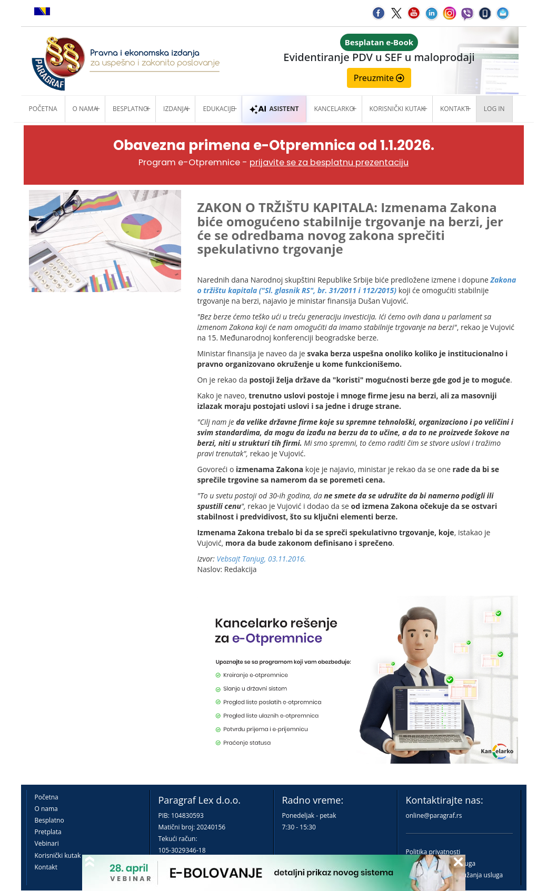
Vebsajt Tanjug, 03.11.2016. (261, 559)
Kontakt (46, 867)
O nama (85, 108)
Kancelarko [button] (334, 108)
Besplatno (130, 108)
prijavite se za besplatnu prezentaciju (329, 162)
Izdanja (175, 108)
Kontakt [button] (454, 108)
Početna (43, 108)
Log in (494, 108)
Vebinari (47, 843)
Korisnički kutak (58, 855)
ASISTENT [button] (274, 108)
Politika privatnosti (433, 851)
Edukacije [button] (218, 108)
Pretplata (48, 831)
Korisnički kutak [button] (397, 108)
